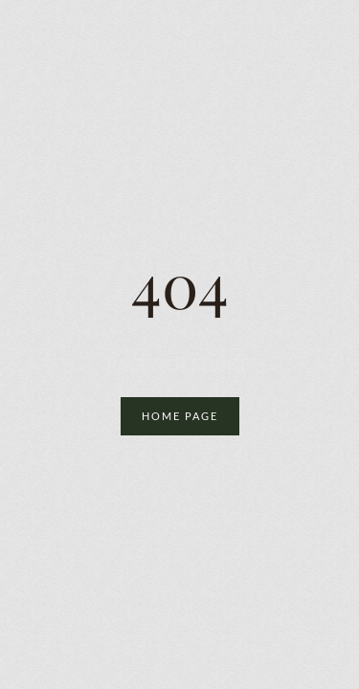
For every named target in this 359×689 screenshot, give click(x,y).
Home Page (180, 416)
